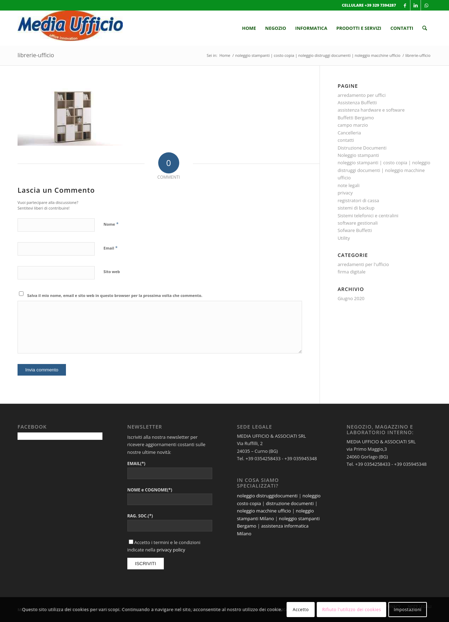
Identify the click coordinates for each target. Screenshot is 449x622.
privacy (345, 193)
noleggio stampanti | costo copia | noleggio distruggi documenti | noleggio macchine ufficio (383, 170)
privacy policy (170, 550)
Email (110, 248)
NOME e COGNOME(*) (149, 490)
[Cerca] (424, 28)
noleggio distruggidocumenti (267, 495)
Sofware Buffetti (354, 230)
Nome (111, 224)
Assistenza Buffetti (357, 102)
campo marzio (352, 125)
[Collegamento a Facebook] (405, 5)
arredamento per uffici (361, 95)
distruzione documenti (290, 503)
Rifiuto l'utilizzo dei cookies (351, 610)
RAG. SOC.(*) (140, 516)
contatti (345, 140)
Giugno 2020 (350, 298)
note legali (348, 185)
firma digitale (351, 272)
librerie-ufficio (36, 55)
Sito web (111, 271)
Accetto (301, 610)
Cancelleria (349, 133)
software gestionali (357, 223)
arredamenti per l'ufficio (363, 264)
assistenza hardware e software (370, 110)
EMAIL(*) (136, 463)
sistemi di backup (355, 208)
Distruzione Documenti (361, 148)
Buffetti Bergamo (355, 117)
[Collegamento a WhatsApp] (426, 5)
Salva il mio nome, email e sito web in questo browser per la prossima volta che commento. (114, 295)
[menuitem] (249, 28)
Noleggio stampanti (358, 155)
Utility (343, 238)
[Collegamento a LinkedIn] (415, 5)
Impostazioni (408, 610)
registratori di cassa (358, 200)
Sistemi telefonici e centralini (367, 215)
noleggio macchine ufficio (264, 511)
